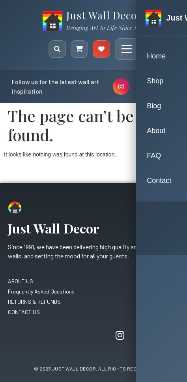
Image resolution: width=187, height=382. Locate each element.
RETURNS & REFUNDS (34, 301)
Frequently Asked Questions (41, 291)
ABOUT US (20, 281)
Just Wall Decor (104, 15)
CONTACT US (24, 312)
